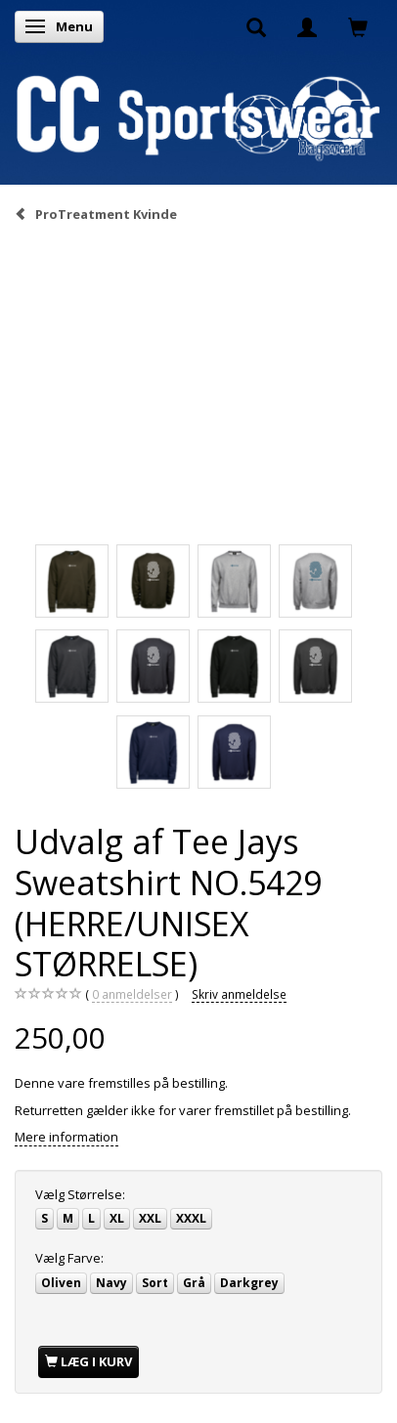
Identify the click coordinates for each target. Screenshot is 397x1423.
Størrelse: (80, 1194)
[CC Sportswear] (198, 117)
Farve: (69, 1258)
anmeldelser (132, 994)
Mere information (66, 1136)
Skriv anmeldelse (239, 994)
